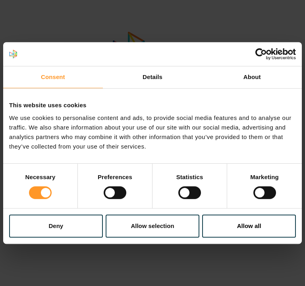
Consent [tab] (53, 76)
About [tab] (252, 76)
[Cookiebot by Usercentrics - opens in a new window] (261, 54)
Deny (55, 225)
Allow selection (152, 225)
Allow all (249, 225)
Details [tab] (152, 76)
